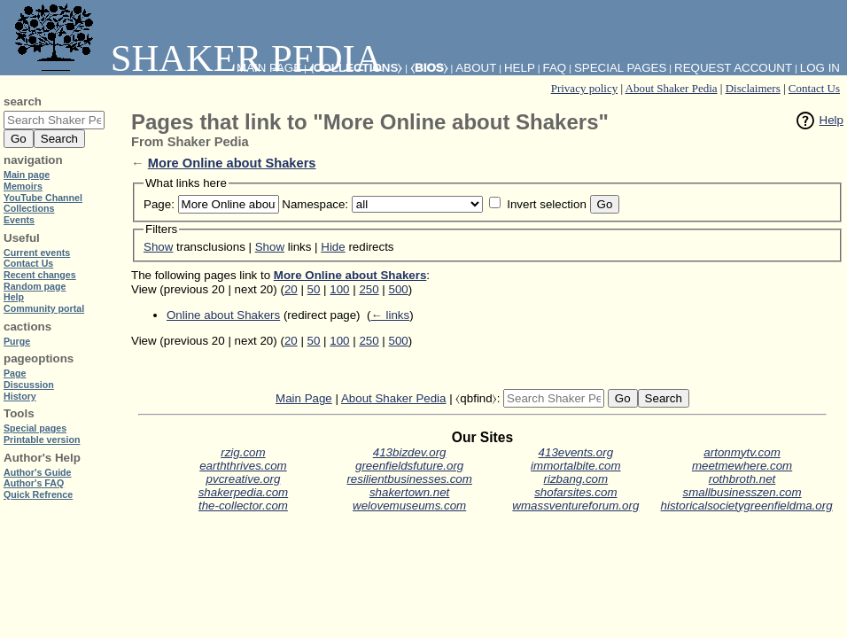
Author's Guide (38, 472)
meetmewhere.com (742, 465)
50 (314, 289)
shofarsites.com (575, 492)
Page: (159, 204)
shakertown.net (409, 492)
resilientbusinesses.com (409, 479)
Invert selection (547, 204)
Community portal (44, 308)
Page (15, 373)
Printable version (42, 439)
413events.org (576, 452)
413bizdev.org (410, 452)
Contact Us (814, 88)
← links (389, 315)
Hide (333, 246)
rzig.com (243, 452)
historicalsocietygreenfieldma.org (747, 505)
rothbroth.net (742, 479)
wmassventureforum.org (575, 505)
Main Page (304, 398)
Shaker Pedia (195, 58)
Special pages (620, 67)
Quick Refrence (38, 494)
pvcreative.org (243, 479)
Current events (37, 252)
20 (291, 289)
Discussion (29, 384)
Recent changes (40, 274)
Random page (35, 286)
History (20, 396)
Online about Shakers (223, 315)
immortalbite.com (575, 465)
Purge (17, 341)
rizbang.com (576, 479)
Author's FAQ (34, 483)
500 (398, 289)
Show (158, 246)
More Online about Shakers (232, 163)
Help (831, 120)
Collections (29, 208)
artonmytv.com (741, 452)
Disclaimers (753, 88)
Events (19, 219)
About (475, 67)
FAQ (555, 67)
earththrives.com (243, 465)
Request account (733, 67)
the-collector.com (243, 505)
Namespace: (315, 204)
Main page (27, 174)
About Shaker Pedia (672, 88)
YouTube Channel (43, 197)
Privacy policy (584, 88)
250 (368, 289)
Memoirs (23, 186)
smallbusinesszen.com (742, 492)
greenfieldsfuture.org (409, 465)
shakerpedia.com (243, 492)
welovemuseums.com (409, 505)
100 (339, 289)
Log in (820, 67)
